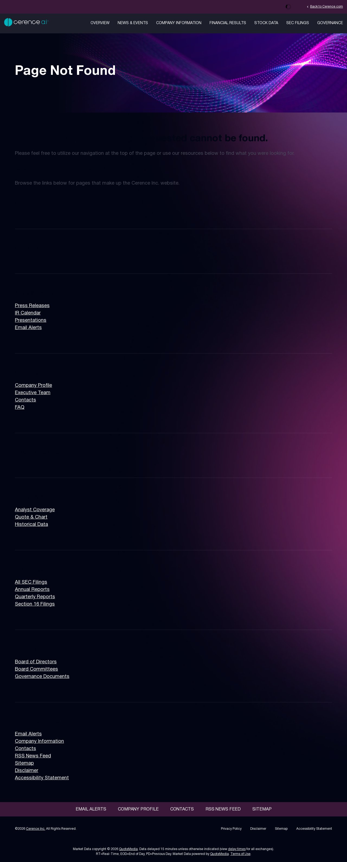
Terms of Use (240, 854)
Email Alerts (28, 328)
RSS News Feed (33, 756)
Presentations (30, 320)
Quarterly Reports (35, 597)
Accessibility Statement (42, 778)
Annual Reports (32, 589)
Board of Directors (36, 662)
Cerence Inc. (35, 828)
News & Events (133, 23)
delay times (237, 849)
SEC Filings (297, 23)
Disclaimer (26, 770)
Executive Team (32, 393)
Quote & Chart (31, 517)
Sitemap (24, 763)
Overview (100, 23)
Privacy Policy (231, 828)
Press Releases (32, 306)
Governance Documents (42, 676)
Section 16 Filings (35, 604)
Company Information (178, 23)
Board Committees (36, 669)
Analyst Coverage (35, 510)
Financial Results (228, 23)
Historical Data (31, 524)
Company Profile (33, 385)
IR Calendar (28, 313)
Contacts (25, 400)
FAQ (19, 407)
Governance (330, 23)
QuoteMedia (128, 849)
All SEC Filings (31, 582)
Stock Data (266, 23)
